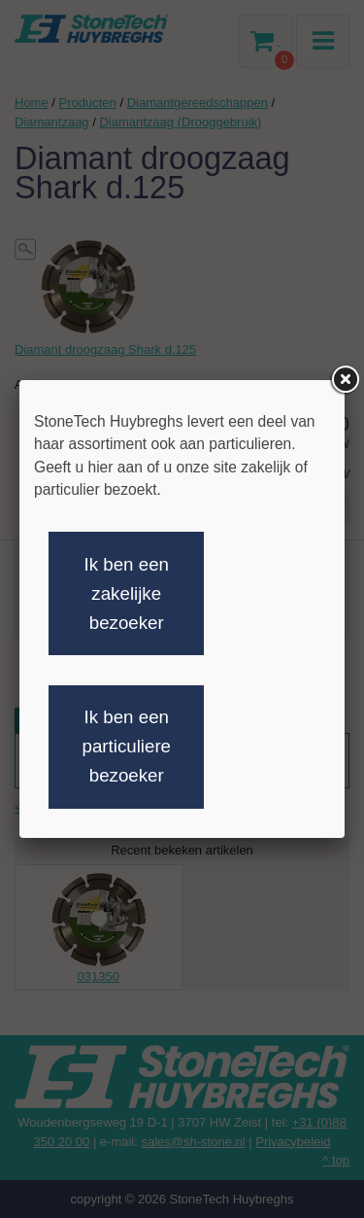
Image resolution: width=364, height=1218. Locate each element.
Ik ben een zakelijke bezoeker (126, 593)
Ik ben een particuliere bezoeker (126, 746)
